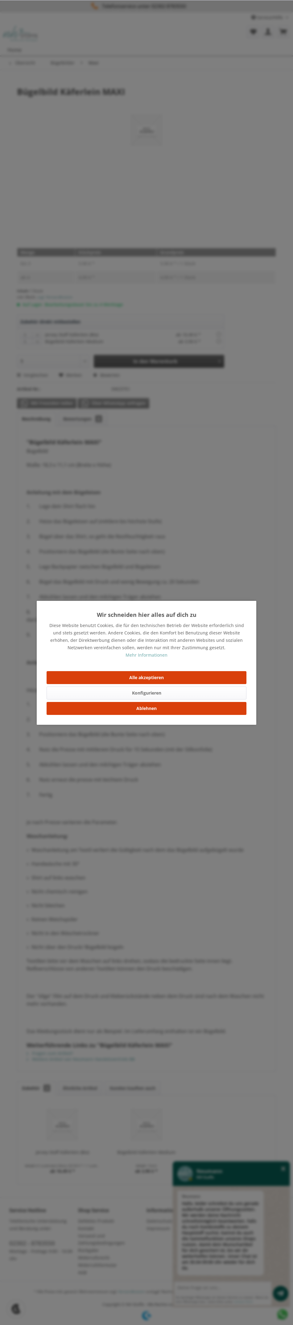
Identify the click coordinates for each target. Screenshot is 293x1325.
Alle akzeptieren (146, 677)
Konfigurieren (146, 693)
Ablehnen (146, 708)
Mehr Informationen (146, 655)
